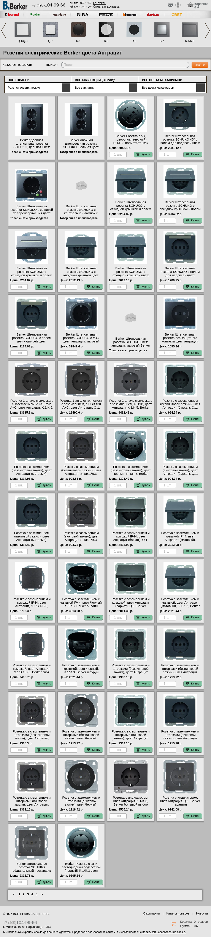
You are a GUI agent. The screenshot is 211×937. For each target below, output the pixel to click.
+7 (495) (48, 5)
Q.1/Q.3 (23, 41)
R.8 (134, 41)
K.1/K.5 (189, 41)
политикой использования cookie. (164, 932)
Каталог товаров (177, 913)
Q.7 (50, 41)
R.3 (106, 41)
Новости (202, 913)
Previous (3, 30)
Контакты (99, 3)
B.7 (162, 41)
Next (207, 30)
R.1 (78, 41)
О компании (151, 913)
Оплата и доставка (106, 6)
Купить (143, 154)
